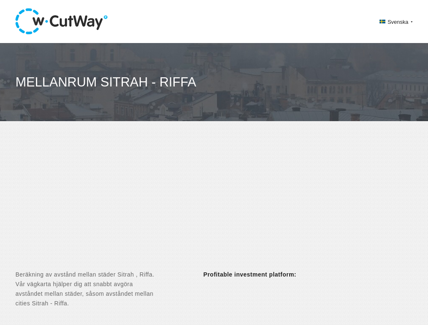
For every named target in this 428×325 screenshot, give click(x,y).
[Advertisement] (214, 203)
